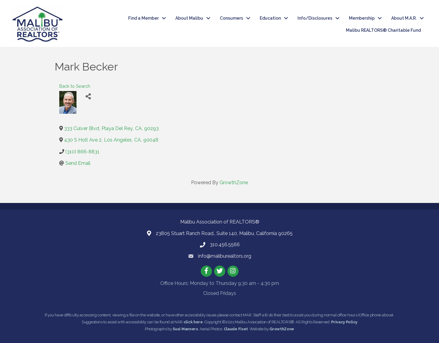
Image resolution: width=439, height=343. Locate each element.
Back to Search (74, 86)
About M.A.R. (404, 18)
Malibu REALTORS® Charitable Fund (383, 30)
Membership (362, 18)
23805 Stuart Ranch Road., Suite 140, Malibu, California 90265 (224, 233)
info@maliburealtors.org (224, 256)
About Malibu (189, 18)
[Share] (88, 96)
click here (193, 322)
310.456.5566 (225, 244)
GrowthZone (233, 182)
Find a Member (143, 18)
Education (270, 18)
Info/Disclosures (315, 18)
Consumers (231, 18)
